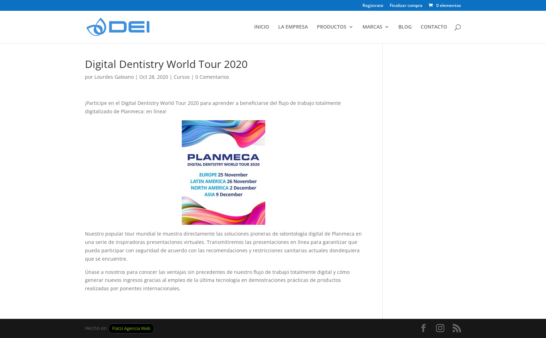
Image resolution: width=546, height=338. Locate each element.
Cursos (182, 77)
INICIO (261, 27)
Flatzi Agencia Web (131, 328)
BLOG (405, 27)
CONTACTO (434, 27)
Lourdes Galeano (114, 77)
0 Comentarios (212, 77)
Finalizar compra (406, 5)
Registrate (372, 5)
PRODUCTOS (331, 27)
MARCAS (372, 27)
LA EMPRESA (293, 27)
